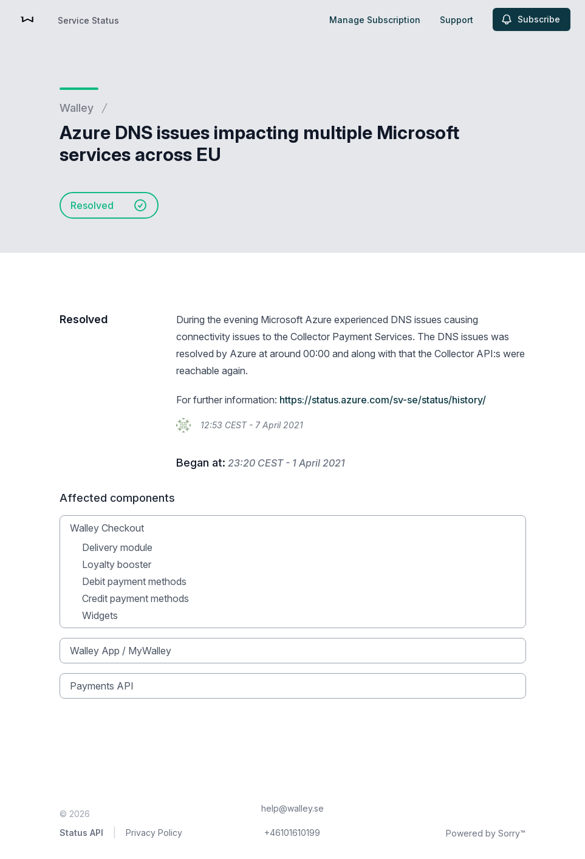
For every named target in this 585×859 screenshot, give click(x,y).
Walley (77, 107)
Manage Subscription (374, 20)
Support (456, 20)
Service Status (88, 20)
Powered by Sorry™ (485, 833)
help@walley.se (292, 808)
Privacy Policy (154, 832)
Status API (81, 832)
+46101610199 (292, 832)
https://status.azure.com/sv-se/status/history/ (382, 400)
